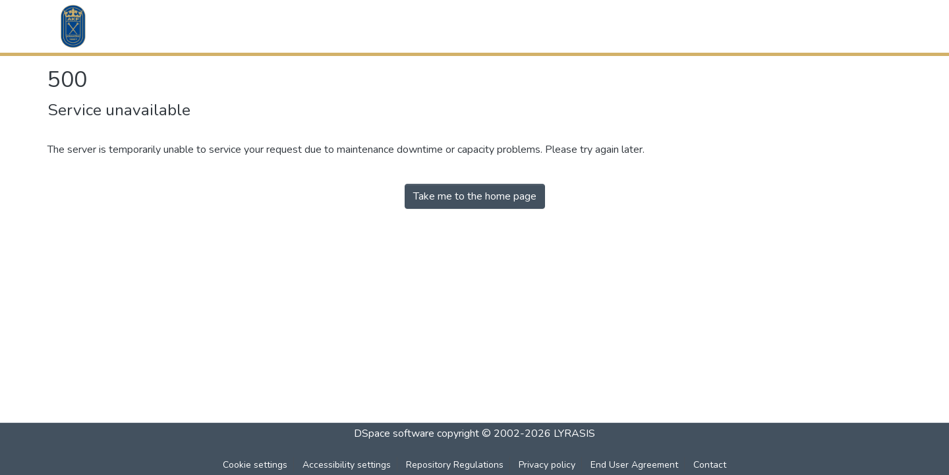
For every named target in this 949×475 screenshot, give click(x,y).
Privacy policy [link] (547, 465)
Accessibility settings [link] (346, 465)
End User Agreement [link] (634, 465)
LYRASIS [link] (574, 433)
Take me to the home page (474, 196)
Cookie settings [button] (255, 465)
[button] (73, 26)
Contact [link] (709, 465)
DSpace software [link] (394, 433)
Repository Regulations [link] (454, 465)
